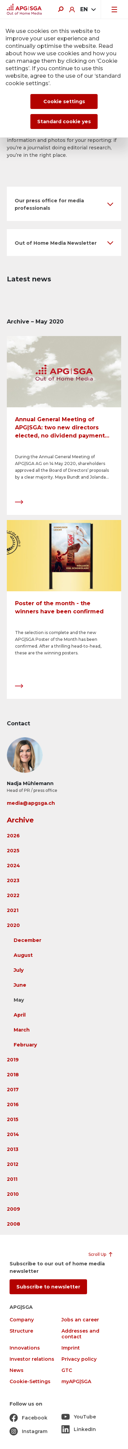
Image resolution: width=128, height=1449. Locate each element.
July (19, 970)
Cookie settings (64, 101)
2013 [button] (12, 1149)
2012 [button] (12, 1164)
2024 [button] (13, 865)
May (19, 1000)
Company (22, 1320)
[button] (64, 204)
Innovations (25, 1348)
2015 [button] (12, 1119)
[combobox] (87, 9)
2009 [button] (13, 1209)
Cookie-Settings (30, 1382)
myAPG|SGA (76, 1382)
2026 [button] (13, 836)
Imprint (70, 1348)
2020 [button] (13, 925)
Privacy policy (79, 1359)
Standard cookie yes (64, 121)
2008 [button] (13, 1224)
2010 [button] (13, 1194)
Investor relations (32, 1359)
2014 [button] (13, 1134)
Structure (21, 1331)
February (25, 1045)
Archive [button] (20, 820)
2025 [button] (13, 851)
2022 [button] (13, 895)
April (20, 1015)
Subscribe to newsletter (48, 1287)
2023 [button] (13, 880)
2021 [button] (12, 910)
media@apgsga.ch (31, 803)
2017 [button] (13, 1089)
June (20, 985)
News (17, 1370)
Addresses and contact (80, 1334)
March (22, 1030)
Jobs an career (80, 1320)
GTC (66, 1370)
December (27, 940)
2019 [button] (13, 1060)
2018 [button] (13, 1075)
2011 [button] (12, 1179)
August (23, 955)
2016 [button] (13, 1104)
